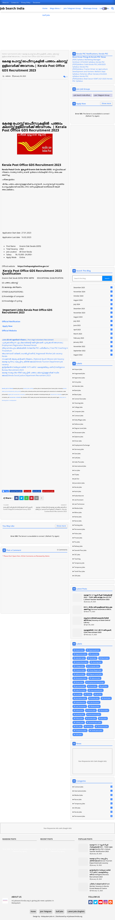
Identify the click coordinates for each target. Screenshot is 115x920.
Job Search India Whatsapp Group (83, 95)
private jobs (78, 538)
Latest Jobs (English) (76, 911)
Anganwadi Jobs (79, 373)
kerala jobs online (28, 388)
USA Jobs (77, 576)
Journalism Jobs (79, 483)
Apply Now (7, 326)
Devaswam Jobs (79, 432)
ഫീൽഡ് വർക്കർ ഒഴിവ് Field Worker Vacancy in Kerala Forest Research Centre (100, 886)
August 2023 (93, 317)
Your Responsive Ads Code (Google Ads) (92, 761)
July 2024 (93, 304)
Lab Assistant (78, 500)
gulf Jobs (77, 458)
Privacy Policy (26, 2)
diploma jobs (78, 437)
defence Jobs (78, 424)
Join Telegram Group (72, 8)
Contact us (15, 2)
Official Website (9, 330)
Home (44, 8)
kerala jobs (36, 491)
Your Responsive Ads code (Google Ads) (58, 828)
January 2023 (93, 342)
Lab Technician (79, 504)
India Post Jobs (79, 462)
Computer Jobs (79, 411)
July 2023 (93, 321)
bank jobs (77, 390)
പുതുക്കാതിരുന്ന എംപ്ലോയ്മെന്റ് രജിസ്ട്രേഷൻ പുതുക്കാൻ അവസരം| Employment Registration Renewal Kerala (32, 344)
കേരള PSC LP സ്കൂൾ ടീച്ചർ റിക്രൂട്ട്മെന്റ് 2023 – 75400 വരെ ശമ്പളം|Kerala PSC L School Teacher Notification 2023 (98, 597)
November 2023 (93, 313)
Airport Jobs (78, 369)
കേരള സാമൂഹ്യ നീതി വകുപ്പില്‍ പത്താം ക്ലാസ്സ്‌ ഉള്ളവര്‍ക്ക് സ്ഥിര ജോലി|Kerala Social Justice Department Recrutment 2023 (30, 374)
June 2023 (93, 325)
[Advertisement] (57, 31)
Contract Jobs (78, 416)
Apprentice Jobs (79, 378)
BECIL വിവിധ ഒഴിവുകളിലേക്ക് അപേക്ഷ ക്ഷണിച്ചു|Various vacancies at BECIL (98, 608)
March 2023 (93, 334)
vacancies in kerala (55, 394)
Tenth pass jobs (79, 571)
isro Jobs (77, 470)
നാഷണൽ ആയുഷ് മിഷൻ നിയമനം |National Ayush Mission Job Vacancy (33, 359)
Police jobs (77, 533)
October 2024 (93, 296)
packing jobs (78, 525)
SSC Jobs (77, 555)
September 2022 (93, 351)
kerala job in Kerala (7, 388)
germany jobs (79, 449)
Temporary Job (79, 563)
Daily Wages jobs (80, 420)
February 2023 (93, 338)
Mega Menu (55, 8)
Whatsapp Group (90, 8)
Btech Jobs (77, 394)
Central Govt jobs (16, 491)
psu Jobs (77, 542)
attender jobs (78, 386)
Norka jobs (78, 517)
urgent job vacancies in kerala (16, 394)
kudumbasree (79, 496)
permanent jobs (14, 54)
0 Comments (62, 550)
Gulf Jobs (46, 15)
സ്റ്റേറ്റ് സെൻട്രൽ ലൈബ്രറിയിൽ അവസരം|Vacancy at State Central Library (97, 620)
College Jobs (78, 407)
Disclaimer (36, 2)
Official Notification (11, 321)
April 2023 (93, 329)
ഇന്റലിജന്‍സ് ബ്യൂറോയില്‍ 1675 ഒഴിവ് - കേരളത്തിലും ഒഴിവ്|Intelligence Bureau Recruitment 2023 (33, 368)
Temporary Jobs (79, 567)
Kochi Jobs (77, 491)
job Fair (76, 479)
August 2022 (93, 355)
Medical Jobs (78, 508)
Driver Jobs (78, 441)
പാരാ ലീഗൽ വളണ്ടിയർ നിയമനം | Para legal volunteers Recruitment (28, 340)
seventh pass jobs (80, 550)
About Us (5, 2)
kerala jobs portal (16, 391)
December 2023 (93, 308)
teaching (77, 559)
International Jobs (80, 466)
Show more (61, 526)
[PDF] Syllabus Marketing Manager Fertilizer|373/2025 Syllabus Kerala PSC (88, 60)
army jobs (77, 382)
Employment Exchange (82, 445)
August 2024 (93, 300)
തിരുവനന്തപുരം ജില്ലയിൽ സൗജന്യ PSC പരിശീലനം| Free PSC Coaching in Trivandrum (35, 349)
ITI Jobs (76, 475)
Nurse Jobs (78, 521)
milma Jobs (78, 512)
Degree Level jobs (80, 428)
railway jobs (78, 546)
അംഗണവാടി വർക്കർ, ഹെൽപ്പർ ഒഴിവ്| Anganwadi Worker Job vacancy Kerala (32, 354)
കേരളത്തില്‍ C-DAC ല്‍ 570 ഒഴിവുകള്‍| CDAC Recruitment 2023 (98, 631)
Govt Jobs (27, 491)
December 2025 (93, 287)
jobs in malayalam (11, 400)
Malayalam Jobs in (48, 916)
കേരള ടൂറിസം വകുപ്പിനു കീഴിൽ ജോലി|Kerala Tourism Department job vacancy (32, 363)
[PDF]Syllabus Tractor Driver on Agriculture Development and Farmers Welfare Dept (90, 70)
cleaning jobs (78, 403)
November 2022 (93, 346)
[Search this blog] (87, 278)
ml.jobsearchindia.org (74, 916)
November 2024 (93, 292)
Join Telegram (45, 911)
